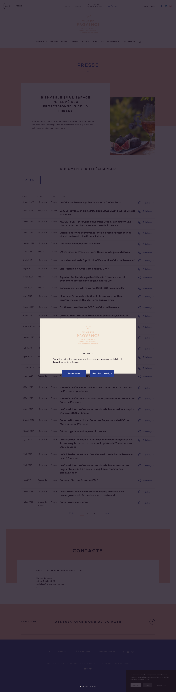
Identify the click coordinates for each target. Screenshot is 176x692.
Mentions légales (88, 686)
